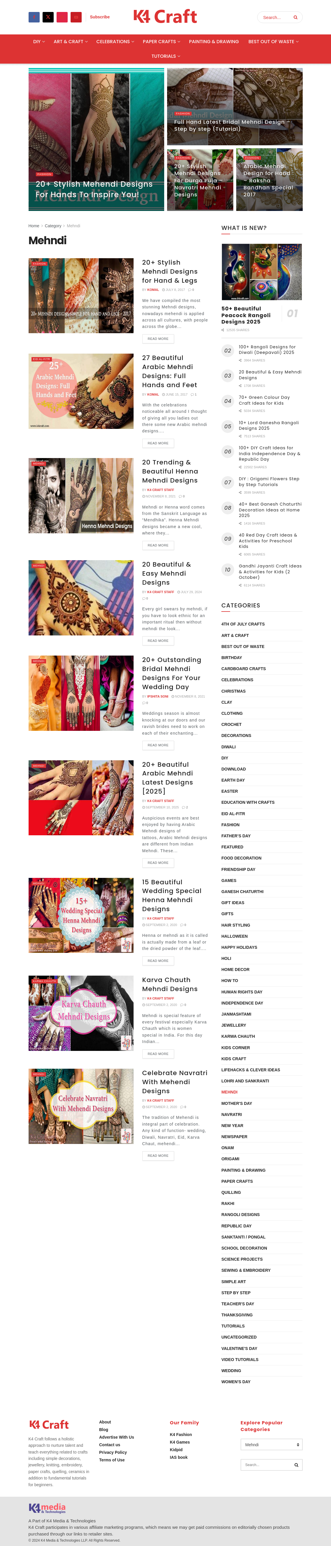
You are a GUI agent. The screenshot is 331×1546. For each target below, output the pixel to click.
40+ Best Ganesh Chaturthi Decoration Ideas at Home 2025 (270, 509)
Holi (226, 958)
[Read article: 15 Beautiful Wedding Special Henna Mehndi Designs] (81, 915)
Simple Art (233, 1281)
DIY (37, 41)
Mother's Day (236, 1103)
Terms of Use (112, 1460)
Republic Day (236, 1226)
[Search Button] (297, 17)
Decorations (236, 735)
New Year (232, 1125)
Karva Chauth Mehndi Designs (170, 984)
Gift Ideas (232, 902)
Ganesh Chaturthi (242, 891)
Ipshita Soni (157, 696)
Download (233, 769)
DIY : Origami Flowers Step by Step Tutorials (269, 482)
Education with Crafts (248, 802)
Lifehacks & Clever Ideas (250, 1070)
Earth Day (233, 780)
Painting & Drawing (214, 41)
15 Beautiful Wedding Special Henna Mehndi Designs (172, 895)
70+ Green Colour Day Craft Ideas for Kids (264, 400)
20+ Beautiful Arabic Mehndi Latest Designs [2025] (167, 778)
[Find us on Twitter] (48, 17)
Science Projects (242, 1259)
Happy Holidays (239, 947)
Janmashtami (236, 1014)
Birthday (231, 657)
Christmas (233, 691)
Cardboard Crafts (243, 668)
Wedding (231, 1370)
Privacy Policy (113, 1452)
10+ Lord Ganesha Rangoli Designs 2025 (269, 426)
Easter (229, 791)
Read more (161, 337)
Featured (232, 847)
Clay (226, 702)
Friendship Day (238, 869)
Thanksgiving (237, 1315)
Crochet (231, 724)
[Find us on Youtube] (76, 17)
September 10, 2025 (160, 807)
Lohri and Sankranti (245, 1081)
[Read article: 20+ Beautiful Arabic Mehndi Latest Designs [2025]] (81, 797)
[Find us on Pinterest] (62, 17)
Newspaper (234, 1136)
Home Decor (235, 969)
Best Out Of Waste (271, 41)
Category (53, 225)
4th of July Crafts (243, 624)
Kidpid (176, 1449)
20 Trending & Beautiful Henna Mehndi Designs (170, 471)
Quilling (231, 1192)
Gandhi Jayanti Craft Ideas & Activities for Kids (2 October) (270, 571)
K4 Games (180, 1442)
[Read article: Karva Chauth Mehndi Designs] (81, 1013)
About (105, 1422)
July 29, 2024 (189, 592)
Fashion (46, 177)
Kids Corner (235, 1047)
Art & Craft (68, 41)
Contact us (109, 1444)
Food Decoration (241, 858)
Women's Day (236, 1381)
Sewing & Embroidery (246, 1270)
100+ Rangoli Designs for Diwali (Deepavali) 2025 (267, 350)
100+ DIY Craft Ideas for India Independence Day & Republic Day (270, 453)
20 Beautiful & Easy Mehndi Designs (166, 573)
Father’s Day (236, 836)
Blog (103, 1429)
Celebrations (113, 41)
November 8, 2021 (159, 496)
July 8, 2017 (173, 289)
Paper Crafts (159, 41)
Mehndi (73, 225)
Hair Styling (235, 925)
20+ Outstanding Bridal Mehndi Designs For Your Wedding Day (172, 673)
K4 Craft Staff (160, 490)
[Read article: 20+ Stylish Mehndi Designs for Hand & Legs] (81, 295)
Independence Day (242, 1003)
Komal (153, 289)
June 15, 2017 (175, 394)
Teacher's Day (237, 1304)
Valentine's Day (239, 1348)
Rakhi (227, 1203)
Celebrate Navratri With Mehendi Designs (175, 1082)
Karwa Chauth (47, 981)
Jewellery (233, 1025)
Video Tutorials (239, 1359)
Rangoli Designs (240, 1214)
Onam (227, 1147)
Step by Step (236, 1292)
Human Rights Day (241, 992)
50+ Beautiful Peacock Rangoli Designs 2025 (246, 315)
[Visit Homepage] (165, 17)
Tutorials (164, 56)
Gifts (227, 913)
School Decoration (244, 1248)
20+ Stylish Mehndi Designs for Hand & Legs (170, 271)
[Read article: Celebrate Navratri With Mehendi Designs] (81, 1106)
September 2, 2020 (159, 925)
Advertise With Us (116, 1437)
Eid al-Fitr (44, 359)
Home (34, 225)
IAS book (179, 1457)
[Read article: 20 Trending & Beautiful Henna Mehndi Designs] (81, 495)
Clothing (232, 713)
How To (229, 980)
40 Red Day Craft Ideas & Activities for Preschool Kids (268, 540)
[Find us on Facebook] (34, 17)
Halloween (234, 936)
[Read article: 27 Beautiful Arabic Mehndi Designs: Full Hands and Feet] (81, 391)
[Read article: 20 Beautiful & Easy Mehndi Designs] (81, 597)
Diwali (228, 747)
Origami (230, 1159)
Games (228, 880)
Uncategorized (239, 1337)
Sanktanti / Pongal (243, 1237)
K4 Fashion (181, 1434)
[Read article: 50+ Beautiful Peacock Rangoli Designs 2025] (261, 272)
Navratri (231, 1114)
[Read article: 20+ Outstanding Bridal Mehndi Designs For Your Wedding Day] (81, 693)
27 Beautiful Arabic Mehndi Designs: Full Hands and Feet (169, 371)
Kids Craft (233, 1058)
